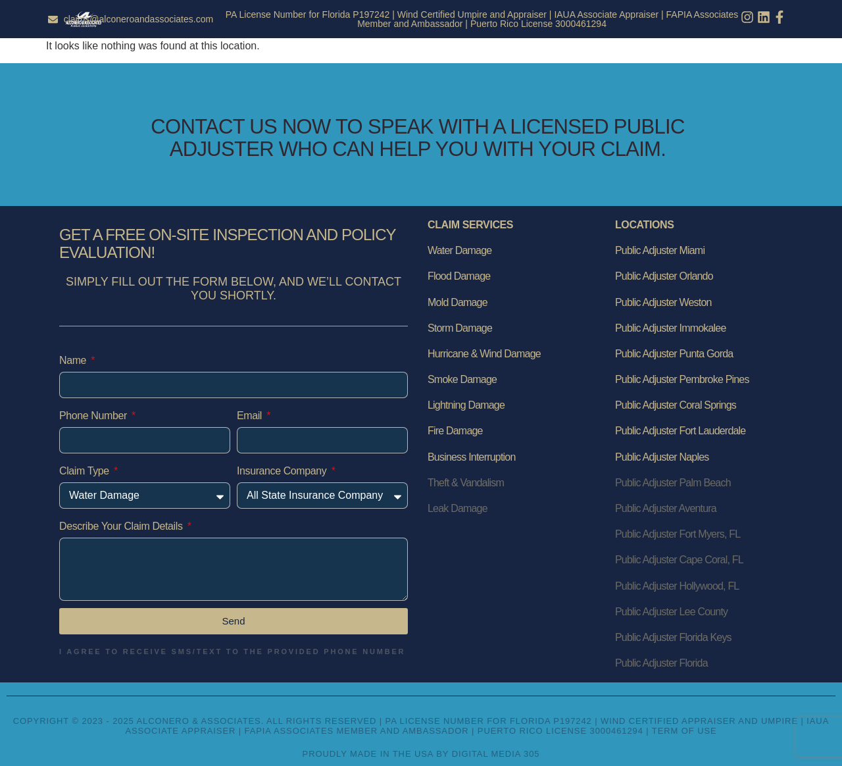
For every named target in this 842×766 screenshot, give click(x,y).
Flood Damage (459, 276)
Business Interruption (472, 457)
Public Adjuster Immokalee (670, 328)
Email (250, 415)
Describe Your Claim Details (122, 526)
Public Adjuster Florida (661, 663)
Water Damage (459, 250)
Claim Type (85, 470)
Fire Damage (455, 430)
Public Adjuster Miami (660, 250)
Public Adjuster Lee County (671, 611)
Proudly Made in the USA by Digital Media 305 (421, 754)
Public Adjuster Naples (662, 457)
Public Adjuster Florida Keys (673, 637)
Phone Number (94, 415)
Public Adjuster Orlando (664, 276)
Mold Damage (457, 302)
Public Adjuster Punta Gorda (674, 353)
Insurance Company (283, 470)
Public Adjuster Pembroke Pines (682, 379)
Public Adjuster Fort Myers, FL (677, 534)
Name (74, 360)
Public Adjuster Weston (663, 302)
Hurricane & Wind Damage (484, 353)
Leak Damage (457, 508)
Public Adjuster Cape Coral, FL (679, 559)
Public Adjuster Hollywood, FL (677, 586)
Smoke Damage (462, 379)
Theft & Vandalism (466, 482)
